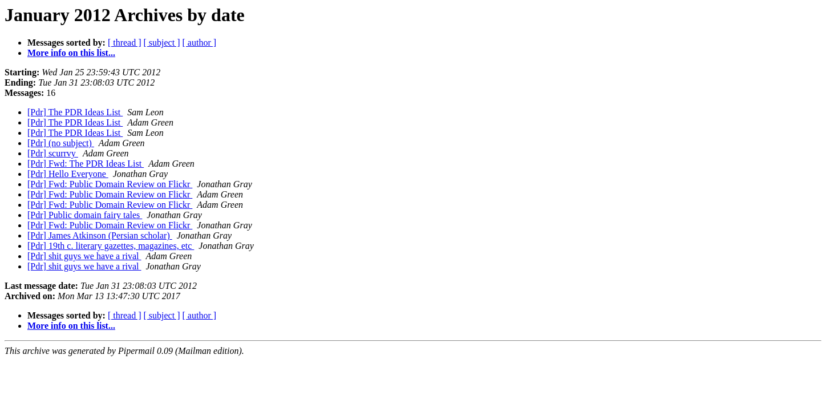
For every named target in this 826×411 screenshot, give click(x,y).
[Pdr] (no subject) (60, 143)
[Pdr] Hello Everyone (67, 174)
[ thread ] (124, 42)
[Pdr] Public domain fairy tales (84, 215)
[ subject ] (162, 42)
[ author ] (200, 42)
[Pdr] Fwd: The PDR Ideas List (85, 163)
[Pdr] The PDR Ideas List (75, 112)
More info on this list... (71, 53)
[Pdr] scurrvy (52, 153)
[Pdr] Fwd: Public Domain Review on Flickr (109, 184)
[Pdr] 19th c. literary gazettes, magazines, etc (110, 246)
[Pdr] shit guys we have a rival (84, 256)
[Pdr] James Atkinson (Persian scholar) (99, 235)
